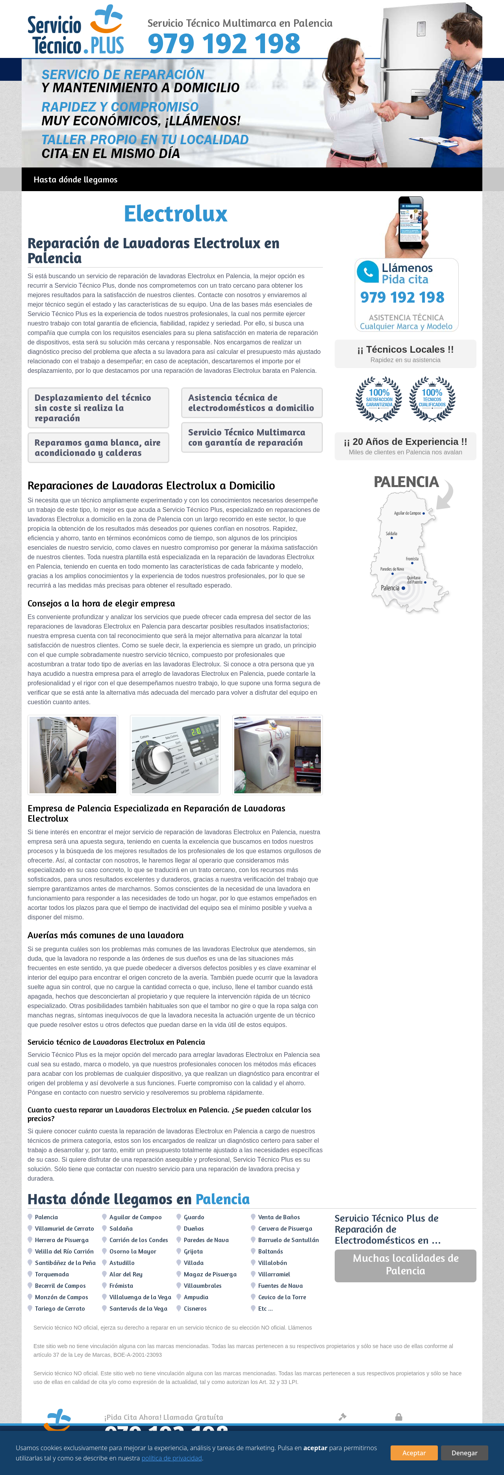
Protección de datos (434, 1417)
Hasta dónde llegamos (75, 179)
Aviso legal (363, 1417)
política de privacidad (171, 1458)
